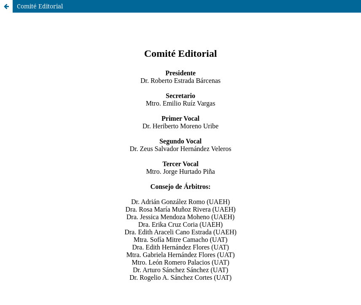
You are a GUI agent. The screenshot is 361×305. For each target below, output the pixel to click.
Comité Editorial (40, 6)
